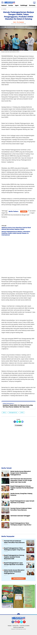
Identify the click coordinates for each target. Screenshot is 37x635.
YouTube (25, 623)
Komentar (18, 425)
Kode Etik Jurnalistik (24, 625)
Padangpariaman (13, 412)
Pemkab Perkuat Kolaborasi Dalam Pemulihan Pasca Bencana (14, 541)
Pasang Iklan (15, 625)
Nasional (3, 5)
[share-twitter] (17, 422)
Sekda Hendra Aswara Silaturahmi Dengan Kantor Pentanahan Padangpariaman (14, 571)
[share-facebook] (15, 422)
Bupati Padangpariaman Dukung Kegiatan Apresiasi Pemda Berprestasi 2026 (14, 557)
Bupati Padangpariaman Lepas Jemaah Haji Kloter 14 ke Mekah (13, 563)
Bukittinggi (23, 5)
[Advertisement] (18, 255)
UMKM (21, 412)
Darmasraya (32, 5)
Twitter (22, 623)
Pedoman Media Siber (18, 627)
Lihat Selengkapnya (18, 578)
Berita (4, 412)
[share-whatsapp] (20, 422)
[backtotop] (18, 614)
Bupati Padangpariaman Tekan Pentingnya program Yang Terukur (14, 548)
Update (23, 211)
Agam (17, 5)
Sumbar (10, 5)
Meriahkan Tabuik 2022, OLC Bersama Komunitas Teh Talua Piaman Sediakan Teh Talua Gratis (18, 406)
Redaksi (10, 625)
